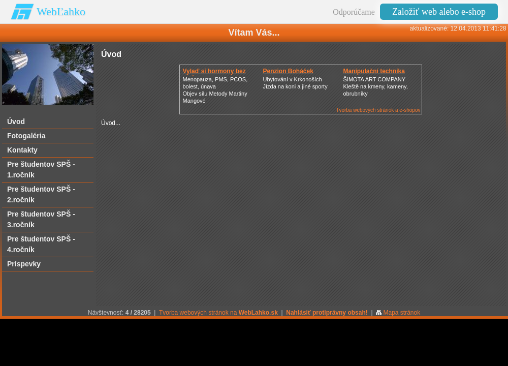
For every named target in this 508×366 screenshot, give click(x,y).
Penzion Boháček (288, 71)
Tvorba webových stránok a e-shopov (378, 110)
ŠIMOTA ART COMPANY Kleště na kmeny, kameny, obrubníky (375, 86)
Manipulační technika (373, 71)
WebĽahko (61, 11)
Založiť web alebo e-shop (439, 12)
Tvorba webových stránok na (218, 312)
